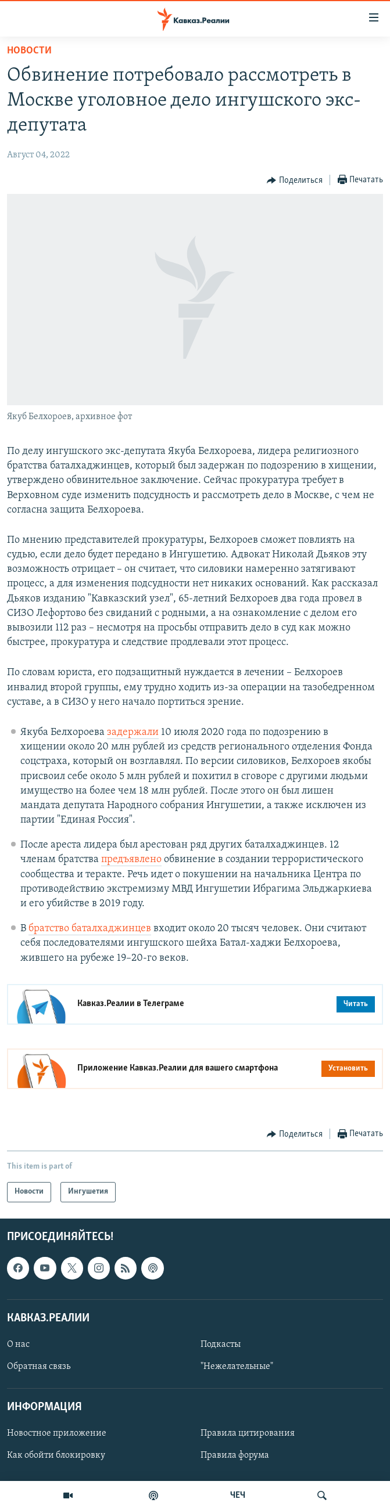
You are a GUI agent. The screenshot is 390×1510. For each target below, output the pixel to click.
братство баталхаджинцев (89, 928)
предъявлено (131, 859)
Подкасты (221, 1344)
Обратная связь (38, 1366)
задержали (133, 732)
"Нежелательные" (237, 1366)
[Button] (295, 180)
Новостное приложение (56, 1433)
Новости (29, 50)
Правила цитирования (248, 1433)
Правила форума (235, 1455)
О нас (18, 1344)
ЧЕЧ (237, 1495)
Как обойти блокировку (56, 1455)
